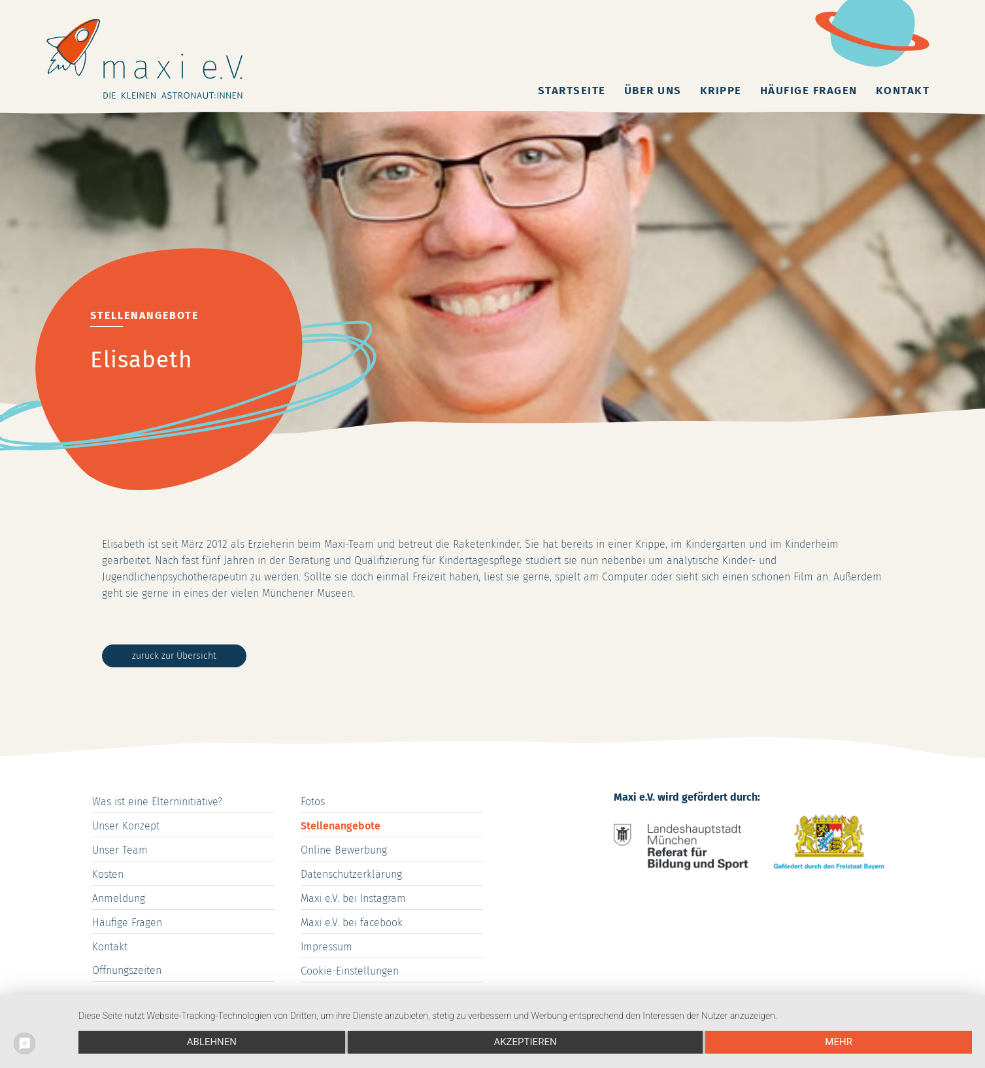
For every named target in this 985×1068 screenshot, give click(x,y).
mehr (838, 1042)
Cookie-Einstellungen (350, 971)
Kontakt (903, 90)
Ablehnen (212, 1042)
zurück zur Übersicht (174, 655)
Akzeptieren (524, 1042)
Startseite (572, 90)
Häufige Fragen (809, 90)
